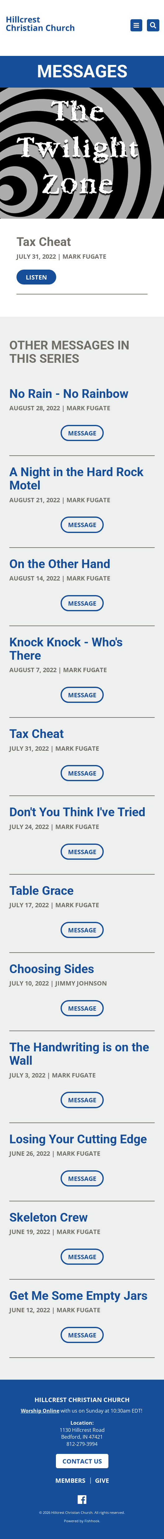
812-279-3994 (82, 1444)
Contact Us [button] (82, 1461)
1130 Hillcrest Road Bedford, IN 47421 (82, 1434)
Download (77, 304)
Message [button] (82, 433)
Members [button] (70, 1480)
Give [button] (102, 1480)
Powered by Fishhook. (82, 1521)
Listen (36, 277)
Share (29, 304)
